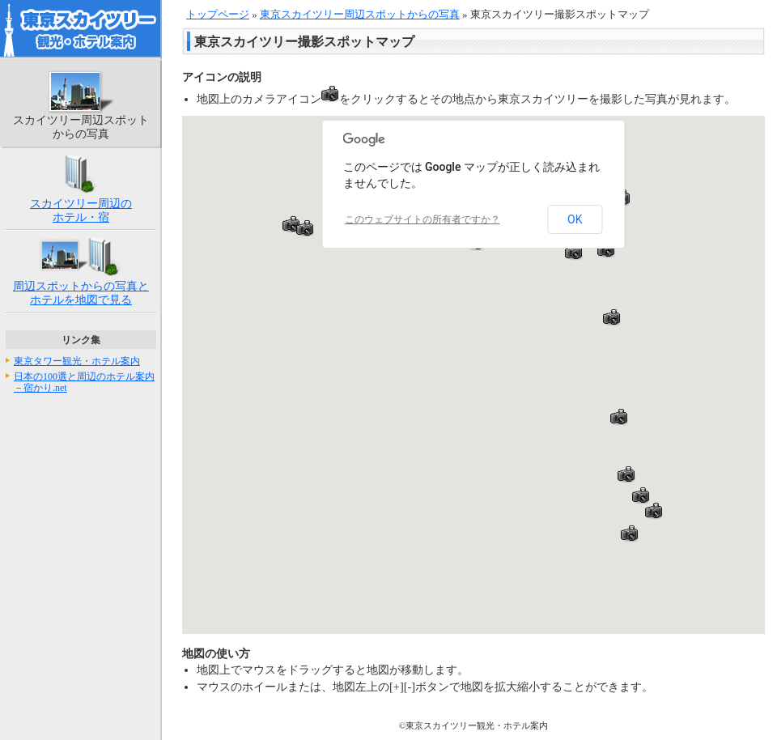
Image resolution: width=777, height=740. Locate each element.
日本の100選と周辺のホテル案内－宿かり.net (84, 382)
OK (574, 219)
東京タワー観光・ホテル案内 (77, 361)
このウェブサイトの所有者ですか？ (422, 219)
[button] (291, 224)
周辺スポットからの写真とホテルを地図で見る (81, 292)
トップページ (217, 14)
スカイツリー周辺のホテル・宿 (81, 210)
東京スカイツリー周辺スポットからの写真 (360, 14)
